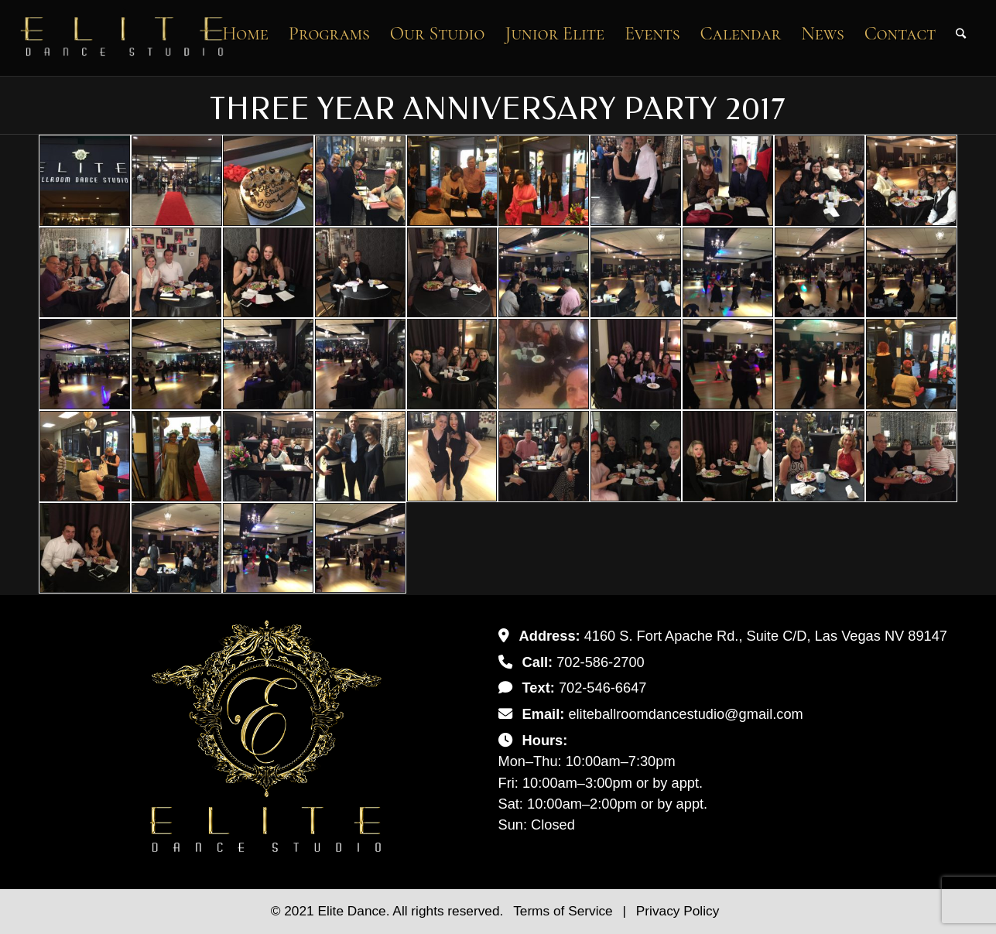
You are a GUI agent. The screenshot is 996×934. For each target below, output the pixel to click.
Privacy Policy (677, 911)
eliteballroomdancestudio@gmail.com (685, 714)
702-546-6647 (603, 687)
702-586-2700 (600, 662)
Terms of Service (564, 911)
